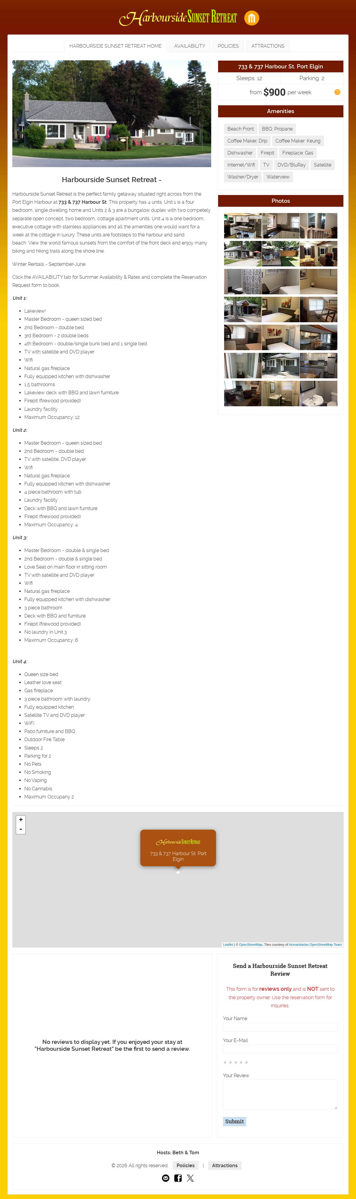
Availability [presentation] (189, 46)
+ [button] (21, 820)
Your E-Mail (235, 1040)
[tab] (115, 46)
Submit (234, 1121)
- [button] (21, 829)
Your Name (235, 1018)
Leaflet (228, 944)
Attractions (225, 1165)
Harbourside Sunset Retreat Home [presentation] (115, 46)
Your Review (236, 1075)
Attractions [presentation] (267, 46)
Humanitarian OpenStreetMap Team (315, 944)
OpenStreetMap (251, 944)
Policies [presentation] (228, 46)
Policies (186, 1165)
